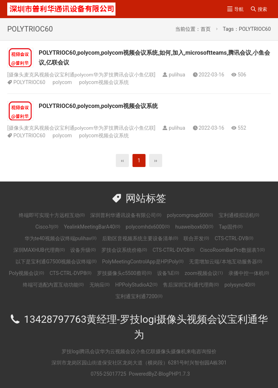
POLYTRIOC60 (29, 82)
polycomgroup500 (190, 215)
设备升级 (83, 250)
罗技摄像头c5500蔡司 (124, 273)
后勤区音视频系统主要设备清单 (140, 238)
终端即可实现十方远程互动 (52, 215)
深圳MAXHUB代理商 (39, 250)
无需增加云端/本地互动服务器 (225, 261)
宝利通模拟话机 (239, 215)
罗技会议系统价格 (124, 250)
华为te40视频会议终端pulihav (61, 238)
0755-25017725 (108, 374)
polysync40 (239, 285)
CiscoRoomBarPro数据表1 (232, 250)
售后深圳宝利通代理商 (191, 285)
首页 (206, 29)
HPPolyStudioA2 (136, 285)
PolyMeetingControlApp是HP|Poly (143, 261)
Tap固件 (231, 227)
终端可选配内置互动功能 (53, 285)
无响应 (99, 285)
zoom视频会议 (204, 273)
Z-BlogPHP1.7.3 (172, 374)
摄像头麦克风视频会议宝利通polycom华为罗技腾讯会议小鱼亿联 (82, 75)
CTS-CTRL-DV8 (234, 238)
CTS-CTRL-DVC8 (173, 250)
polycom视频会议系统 (104, 82)
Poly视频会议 (26, 273)
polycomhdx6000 (148, 227)
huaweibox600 (194, 227)
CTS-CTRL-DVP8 (71, 273)
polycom (62, 82)
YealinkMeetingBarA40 (92, 227)
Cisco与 (47, 227)
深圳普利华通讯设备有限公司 (125, 215)
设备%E (168, 273)
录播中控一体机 (248, 273)
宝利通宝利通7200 (139, 296)
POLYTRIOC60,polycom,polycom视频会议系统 (98, 106)
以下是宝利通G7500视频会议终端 (56, 261)
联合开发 (196, 238)
